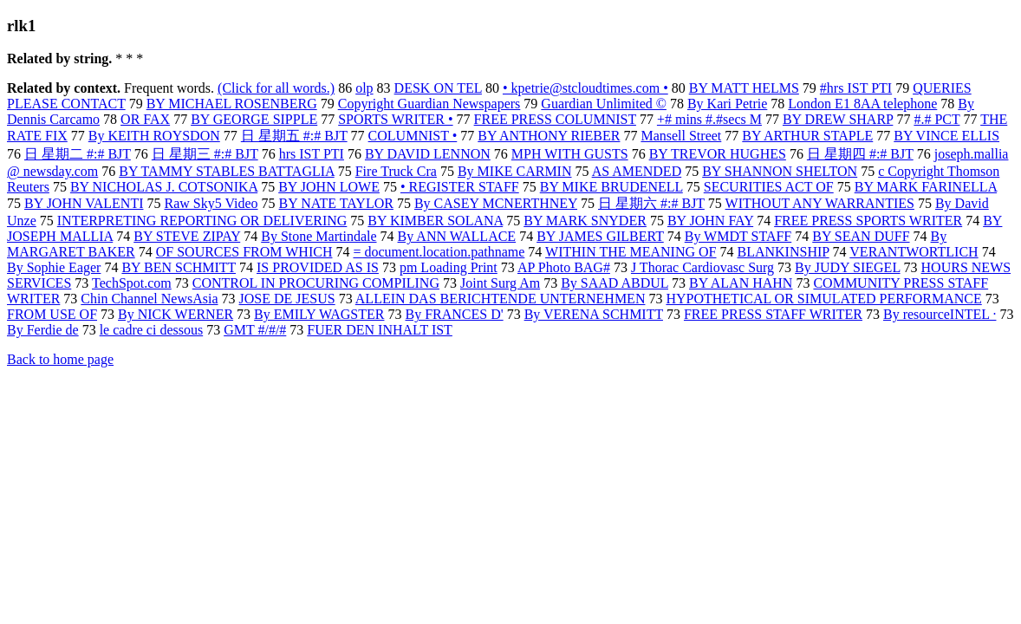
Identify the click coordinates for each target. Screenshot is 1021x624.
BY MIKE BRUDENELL (611, 186)
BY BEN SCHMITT (178, 267)
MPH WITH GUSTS (569, 153)
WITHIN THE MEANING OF (630, 251)
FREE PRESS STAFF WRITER (773, 314)
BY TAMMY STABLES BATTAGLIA (226, 171)
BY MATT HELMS (744, 88)
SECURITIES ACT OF (769, 186)
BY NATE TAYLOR (336, 203)
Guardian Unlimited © (604, 103)
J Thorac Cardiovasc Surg (702, 267)
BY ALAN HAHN (740, 283)
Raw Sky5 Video (210, 203)
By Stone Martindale (318, 236)
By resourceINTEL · (939, 314)
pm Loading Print (448, 267)
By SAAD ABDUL (614, 283)
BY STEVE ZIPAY (186, 236)
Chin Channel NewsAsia (149, 298)
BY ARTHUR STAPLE (807, 135)
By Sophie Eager (54, 267)
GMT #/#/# (255, 329)
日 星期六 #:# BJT (651, 203)
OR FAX (145, 119)
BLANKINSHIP (783, 251)
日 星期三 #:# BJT (205, 153)
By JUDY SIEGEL (847, 267)
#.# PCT (936, 119)
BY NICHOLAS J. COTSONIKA (163, 186)
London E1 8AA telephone (862, 103)
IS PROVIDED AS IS (318, 267)
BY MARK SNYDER (585, 220)
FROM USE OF (52, 314)
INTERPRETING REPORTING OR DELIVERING (202, 220)
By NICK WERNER (175, 314)
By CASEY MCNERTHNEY (495, 203)
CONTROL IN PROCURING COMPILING (315, 283)
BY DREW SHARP (838, 119)
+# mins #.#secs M (709, 119)
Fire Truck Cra (396, 171)
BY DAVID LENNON (428, 153)
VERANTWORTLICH (913, 251)
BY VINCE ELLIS (946, 135)
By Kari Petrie (727, 103)
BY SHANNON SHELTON (779, 171)
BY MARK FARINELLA (926, 186)
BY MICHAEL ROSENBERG (231, 103)
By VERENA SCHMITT (593, 314)
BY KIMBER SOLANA (435, 220)
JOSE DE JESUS (287, 298)
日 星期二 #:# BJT (77, 153)
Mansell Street (681, 135)
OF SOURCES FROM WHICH (244, 251)
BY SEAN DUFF (860, 236)
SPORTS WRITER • (395, 119)
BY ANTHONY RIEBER (549, 135)
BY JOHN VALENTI (83, 203)
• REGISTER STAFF (459, 186)
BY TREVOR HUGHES (717, 153)
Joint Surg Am (500, 283)
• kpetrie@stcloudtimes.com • (585, 88)
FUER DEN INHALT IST (379, 329)
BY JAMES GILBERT (600, 236)
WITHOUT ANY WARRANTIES (819, 203)
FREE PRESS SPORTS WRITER (868, 220)
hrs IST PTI (311, 153)
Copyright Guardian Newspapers (429, 103)
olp (364, 88)
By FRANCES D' (454, 314)
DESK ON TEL (438, 88)
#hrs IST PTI (856, 88)
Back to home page (60, 359)
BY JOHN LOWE (329, 186)
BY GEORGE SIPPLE (254, 119)
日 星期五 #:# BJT (294, 135)
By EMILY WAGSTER (319, 314)
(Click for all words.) (276, 88)
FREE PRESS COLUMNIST (555, 119)
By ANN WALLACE (457, 236)
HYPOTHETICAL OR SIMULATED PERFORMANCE (823, 298)
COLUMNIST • (413, 135)
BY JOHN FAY (710, 220)
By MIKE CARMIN (515, 171)
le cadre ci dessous (152, 329)
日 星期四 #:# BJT (860, 153)
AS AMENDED (637, 171)
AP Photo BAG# (563, 267)
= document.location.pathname (438, 251)
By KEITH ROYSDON (154, 135)
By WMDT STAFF (738, 236)
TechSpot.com (132, 283)
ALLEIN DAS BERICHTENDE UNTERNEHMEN (500, 298)
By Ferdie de (43, 329)
